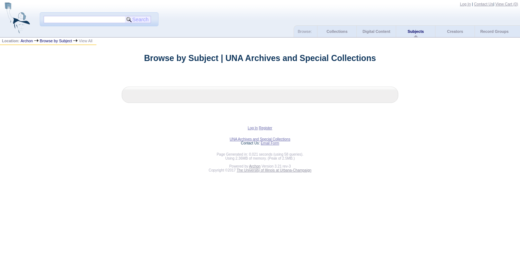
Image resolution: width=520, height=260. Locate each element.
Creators (455, 31)
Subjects (416, 31)
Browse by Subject (56, 41)
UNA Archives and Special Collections (260, 139)
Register (265, 128)
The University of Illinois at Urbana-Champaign (274, 170)
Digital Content (376, 31)
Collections (336, 31)
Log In (465, 4)
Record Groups (494, 31)
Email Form (270, 143)
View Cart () (506, 4)
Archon (27, 41)
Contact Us (483, 4)
